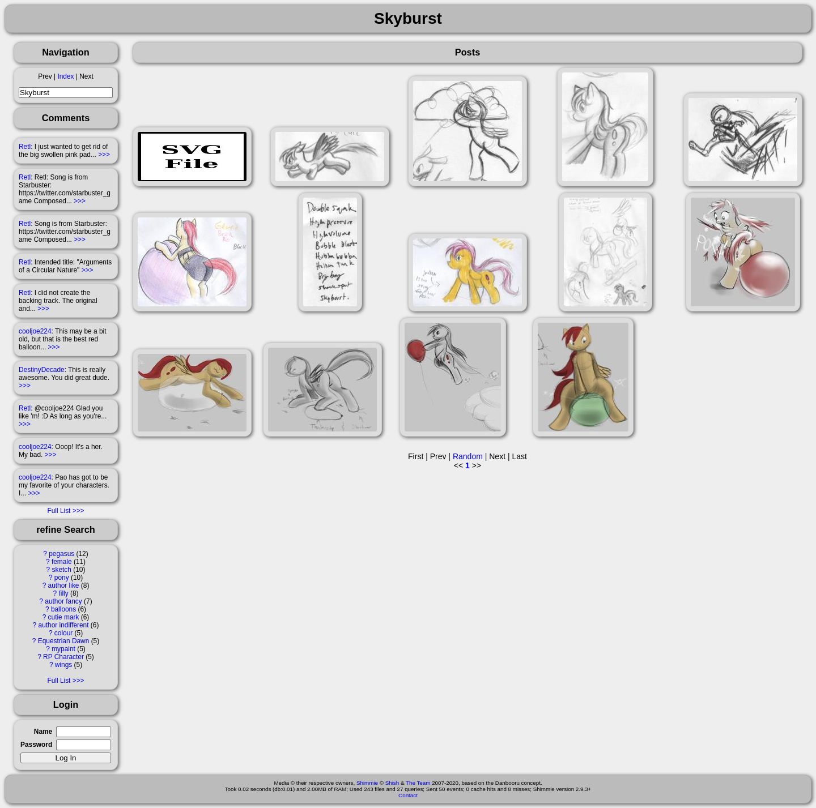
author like (63, 585)
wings (63, 665)
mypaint (63, 649)
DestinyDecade (42, 370)
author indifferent (64, 625)
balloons (63, 609)
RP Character (63, 657)
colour (63, 633)
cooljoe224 (35, 331)
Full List (58, 511)
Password (36, 745)
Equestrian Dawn (64, 641)
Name (43, 732)
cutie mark (63, 617)
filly (63, 593)
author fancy (63, 601)
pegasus (61, 554)
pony (61, 578)
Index (65, 76)
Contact (408, 795)
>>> (104, 155)
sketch (61, 570)
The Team (418, 783)
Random (468, 456)
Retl (25, 147)
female (62, 562)
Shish (392, 783)
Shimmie (367, 783)
